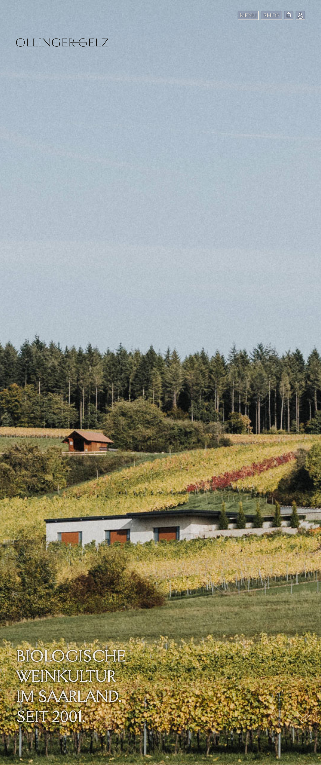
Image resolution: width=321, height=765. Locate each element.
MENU (248, 15)
